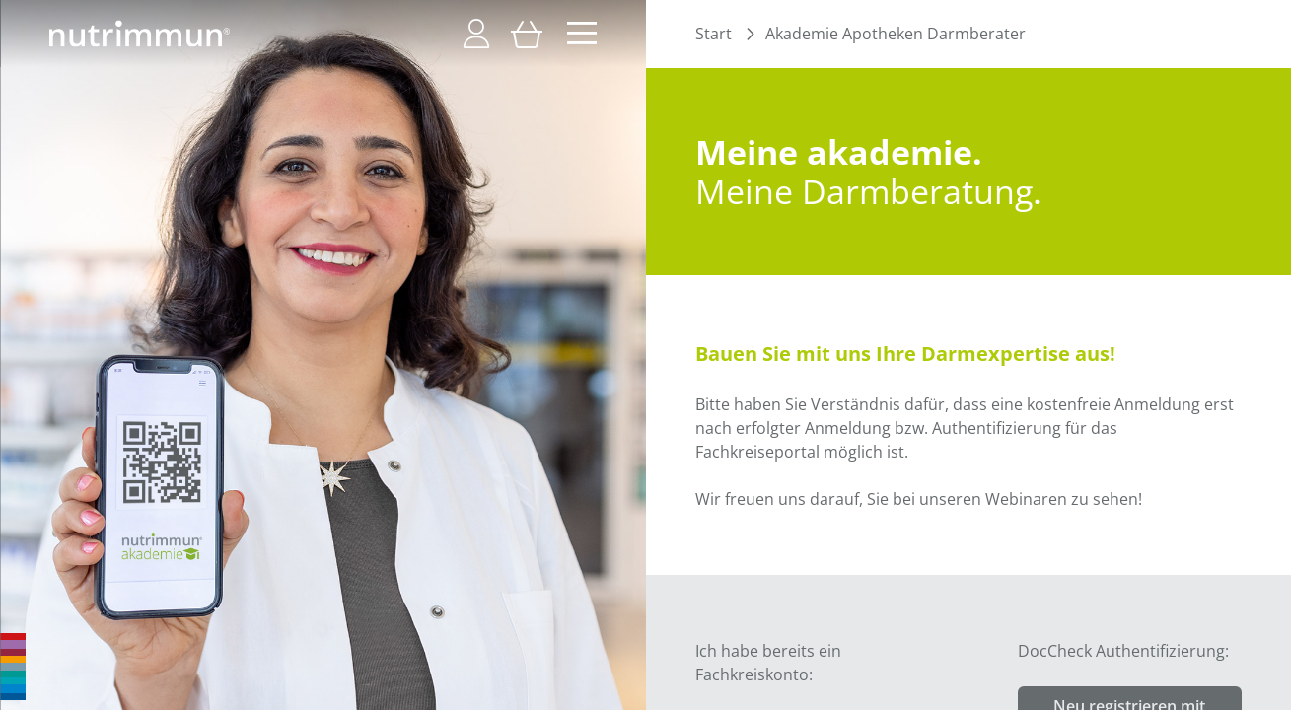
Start (713, 33)
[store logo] (139, 33)
